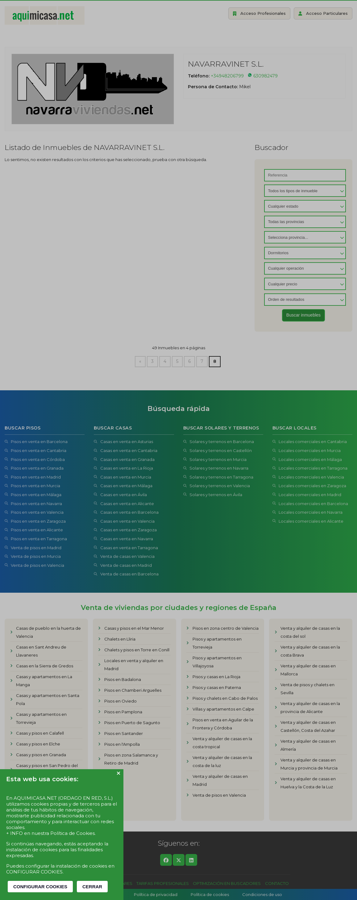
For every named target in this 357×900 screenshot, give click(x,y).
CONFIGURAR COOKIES (40, 886)
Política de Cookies (72, 833)
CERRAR (92, 886)
